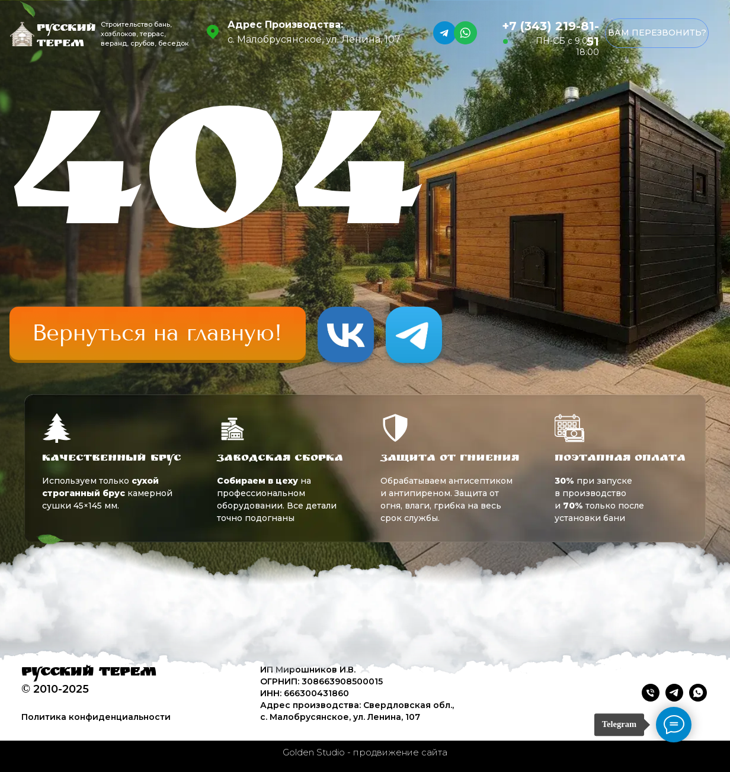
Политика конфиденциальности (96, 717)
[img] (157, 333)
